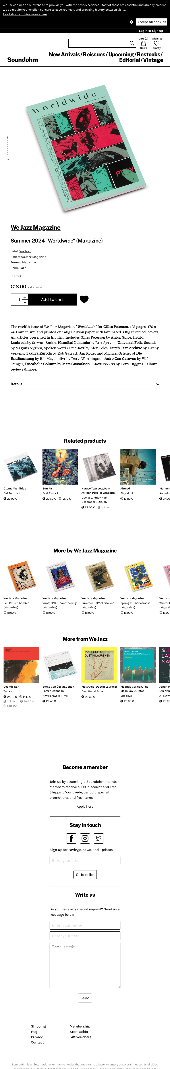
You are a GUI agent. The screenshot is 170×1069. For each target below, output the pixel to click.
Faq (34, 1032)
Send (85, 998)
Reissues (94, 54)
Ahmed (125, 488)
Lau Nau (164, 690)
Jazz (23, 268)
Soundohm (22, 59)
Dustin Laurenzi (106, 686)
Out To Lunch (12, 493)
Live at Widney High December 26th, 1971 (94, 500)
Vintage (153, 60)
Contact (37, 1042)
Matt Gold (88, 686)
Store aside (79, 1032)
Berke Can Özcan (53, 686)
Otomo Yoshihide (15, 488)
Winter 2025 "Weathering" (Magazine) (59, 605)
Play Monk (127, 493)
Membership (80, 1026)
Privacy (36, 1037)
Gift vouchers (80, 1037)
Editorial (129, 60)
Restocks (148, 54)
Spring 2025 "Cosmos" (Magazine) (135, 605)
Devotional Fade (92, 691)
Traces (8, 691)
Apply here (85, 806)
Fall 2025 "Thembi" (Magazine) (16, 605)
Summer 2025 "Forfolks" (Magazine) (97, 605)
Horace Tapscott (92, 488)
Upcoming (121, 54)
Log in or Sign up (151, 31)
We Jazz (25, 251)
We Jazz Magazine (36, 227)
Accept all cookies (151, 22)
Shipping (38, 1026)
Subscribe (85, 874)
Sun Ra (47, 488)
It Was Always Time (55, 695)
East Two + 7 (50, 493)
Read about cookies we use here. (25, 14)
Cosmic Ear (11, 686)
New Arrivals (64, 54)
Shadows (126, 695)
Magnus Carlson (131, 686)
